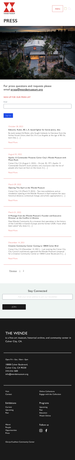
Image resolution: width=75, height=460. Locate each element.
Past (7, 413)
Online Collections (47, 391)
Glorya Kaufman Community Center (19, 442)
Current (8, 407)
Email (5, 102)
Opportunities (11, 430)
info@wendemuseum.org (16, 374)
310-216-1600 (11, 371)
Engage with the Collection (50, 394)
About (7, 424)
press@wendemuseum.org (27, 89)
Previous (13, 271)
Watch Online (45, 416)
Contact (8, 394)
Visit (7, 391)
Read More (13, 142)
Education (43, 413)
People (8, 427)
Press (7, 433)
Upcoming (9, 410)
